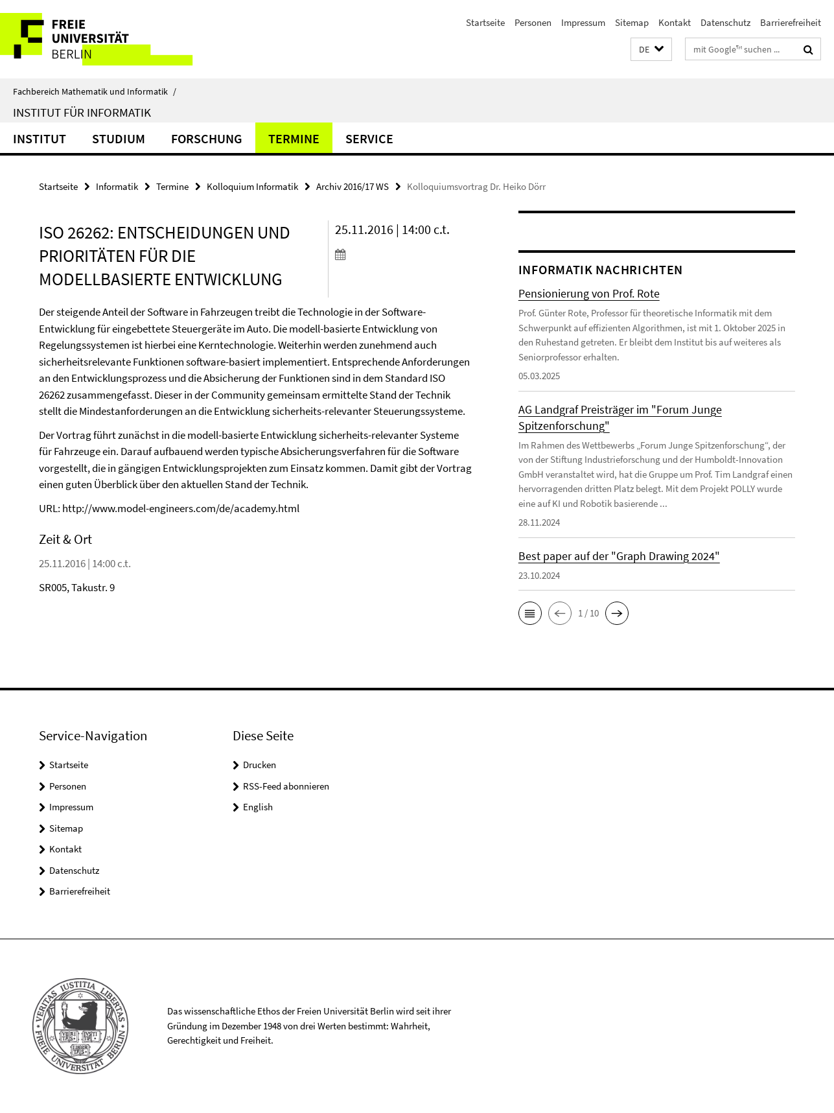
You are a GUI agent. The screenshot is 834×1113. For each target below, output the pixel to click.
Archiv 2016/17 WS (352, 186)
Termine (293, 138)
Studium (118, 138)
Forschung (206, 138)
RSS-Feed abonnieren (286, 786)
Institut (39, 138)
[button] (651, 50)
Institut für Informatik (82, 112)
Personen (533, 22)
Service (369, 138)
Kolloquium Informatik (252, 186)
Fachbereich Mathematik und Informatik (94, 91)
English (258, 807)
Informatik (117, 186)
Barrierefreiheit (790, 22)
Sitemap (632, 22)
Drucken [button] (259, 764)
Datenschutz (725, 22)
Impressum (583, 22)
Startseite (485, 22)
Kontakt (674, 22)
